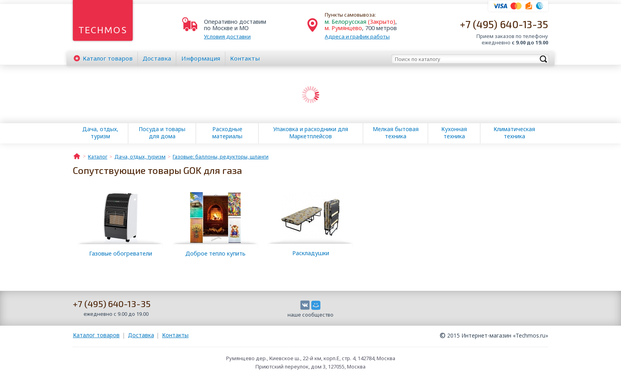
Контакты (245, 58)
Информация (200, 58)
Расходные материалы (227, 132)
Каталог (108, 58)
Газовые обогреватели (120, 253)
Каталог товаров (96, 335)
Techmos (102, 30)
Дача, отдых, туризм (100, 132)
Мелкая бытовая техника (396, 132)
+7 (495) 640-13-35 (504, 24)
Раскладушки (310, 253)
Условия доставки (227, 36)
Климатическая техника (514, 132)
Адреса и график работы (357, 36)
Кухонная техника (454, 132)
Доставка (157, 58)
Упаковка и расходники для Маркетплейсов (310, 132)
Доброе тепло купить (215, 253)
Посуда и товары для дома (162, 132)
